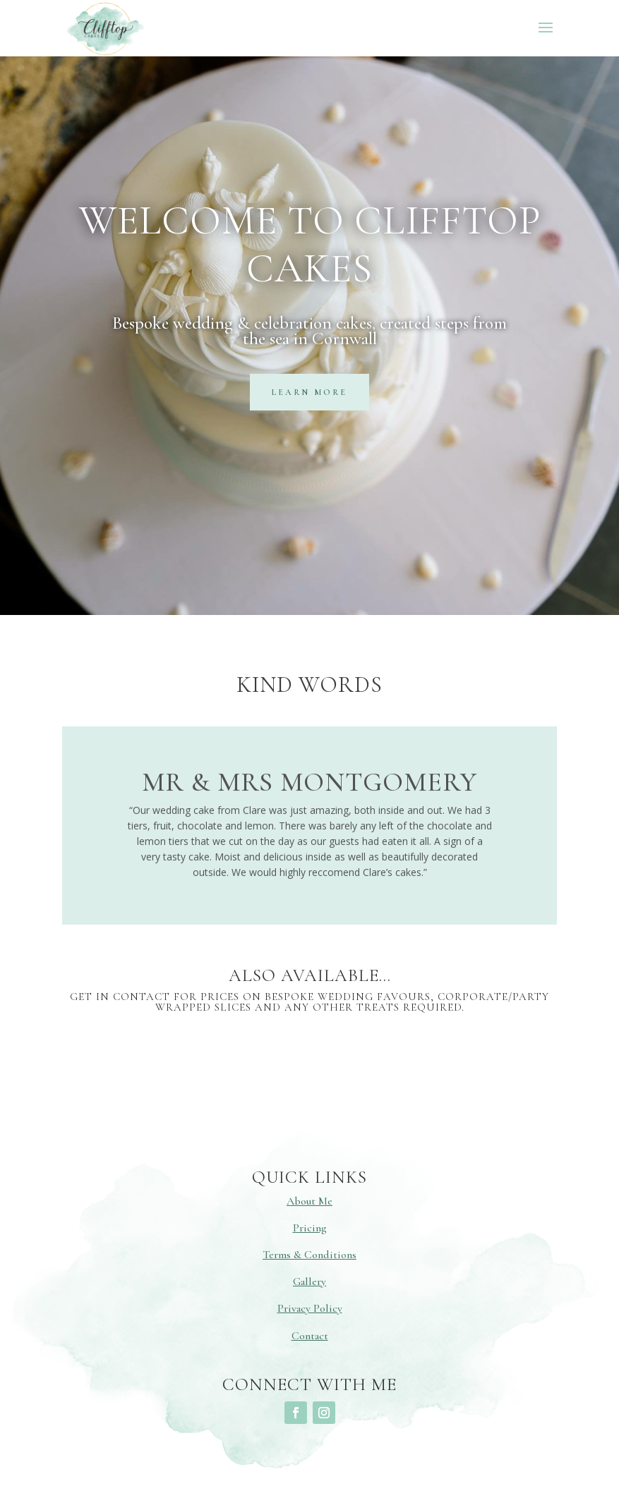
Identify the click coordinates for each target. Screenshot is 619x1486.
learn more (309, 392)
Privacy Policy (309, 1308)
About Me (309, 1201)
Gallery (309, 1281)
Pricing (310, 1228)
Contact (310, 1336)
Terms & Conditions (309, 1255)
